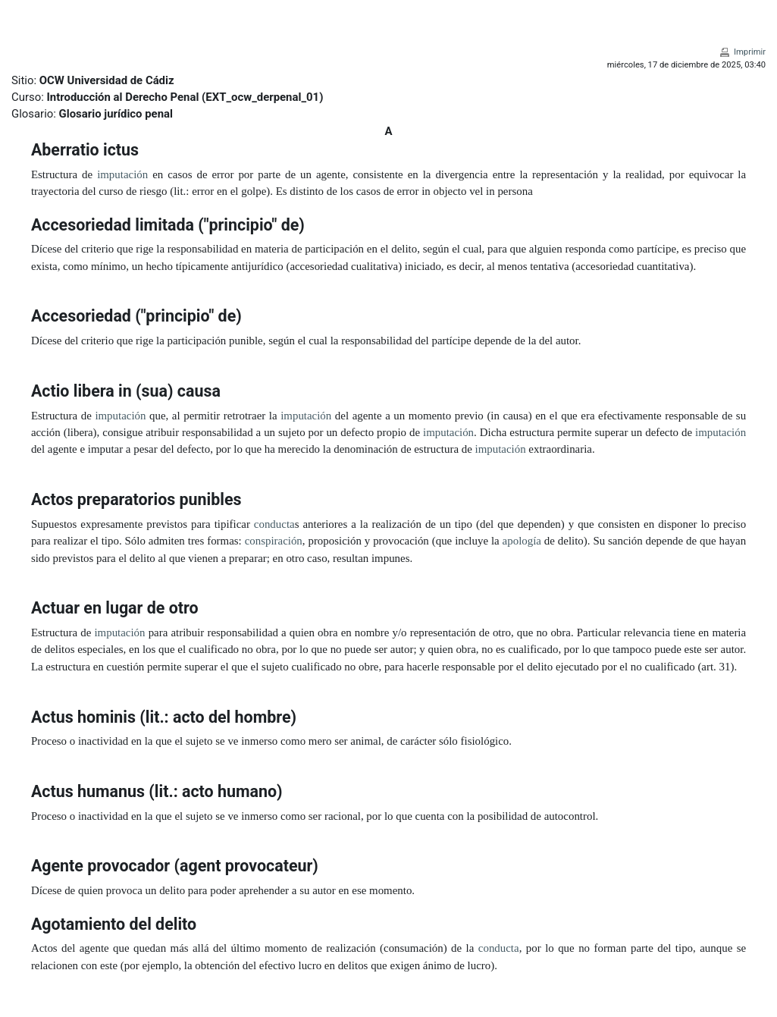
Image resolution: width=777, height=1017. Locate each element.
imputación (122, 174)
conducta (274, 524)
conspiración (273, 541)
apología (522, 541)
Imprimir (750, 52)
